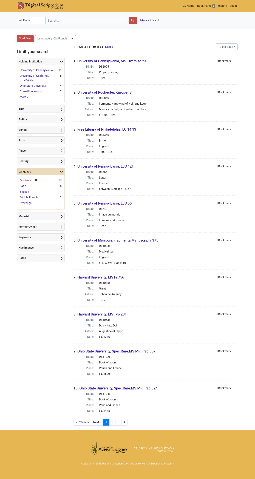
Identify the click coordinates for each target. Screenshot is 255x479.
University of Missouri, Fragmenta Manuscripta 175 (117, 240)
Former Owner (28, 226)
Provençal (26, 203)
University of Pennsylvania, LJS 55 (104, 203)
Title (21, 109)
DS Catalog (43, 5)
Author (23, 119)
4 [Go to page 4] (124, 422)
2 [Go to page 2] (112, 422)
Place (22, 150)
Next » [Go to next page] (97, 422)
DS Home (188, 5)
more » (24, 97)
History (222, 5)
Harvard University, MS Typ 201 (102, 314)
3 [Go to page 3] (118, 422)
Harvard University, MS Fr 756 (100, 277)
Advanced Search (149, 20)
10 (225, 46)
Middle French (29, 197)
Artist (22, 140)
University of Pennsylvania (36, 70)
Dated (22, 258)
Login (233, 5)
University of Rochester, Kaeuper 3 (104, 92)
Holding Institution (30, 61)
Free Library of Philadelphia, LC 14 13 (106, 129)
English (24, 191)
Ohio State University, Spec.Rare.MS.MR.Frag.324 (118, 388)
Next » (109, 46)
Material (24, 216)
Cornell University (31, 91)
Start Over (25, 38)
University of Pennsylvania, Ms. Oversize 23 (111, 61)
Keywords (25, 237)
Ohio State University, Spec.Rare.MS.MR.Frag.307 (116, 351)
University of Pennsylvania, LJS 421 (105, 166)
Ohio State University (33, 85)
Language (25, 171)
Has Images (26, 247)
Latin (23, 186)
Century (24, 161)
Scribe (23, 129)
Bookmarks (206, 6)
